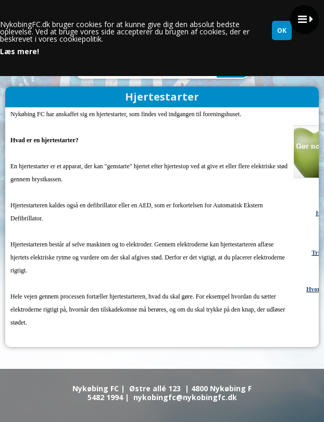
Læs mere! (19, 51)
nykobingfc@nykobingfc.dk (185, 397)
